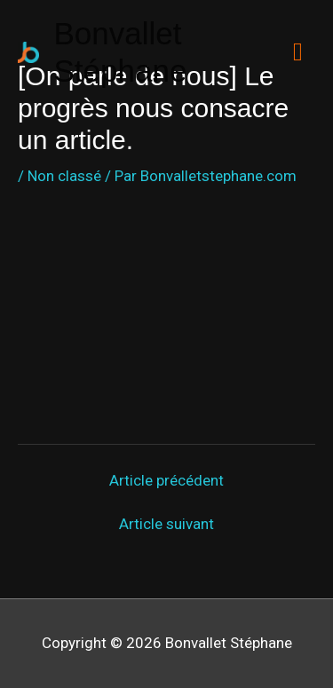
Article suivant (166, 524)
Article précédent (166, 480)
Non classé (64, 176)
